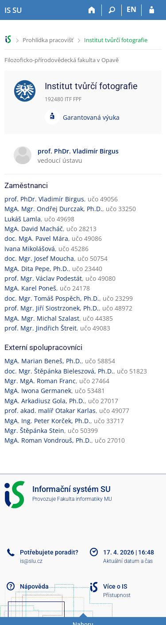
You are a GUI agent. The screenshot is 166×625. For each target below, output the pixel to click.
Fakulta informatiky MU (84, 499)
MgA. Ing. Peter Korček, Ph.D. (47, 421)
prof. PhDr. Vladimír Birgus (44, 199)
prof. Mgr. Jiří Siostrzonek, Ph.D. (51, 308)
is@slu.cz (31, 561)
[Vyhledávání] (112, 10)
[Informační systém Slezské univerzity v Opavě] (13, 10)
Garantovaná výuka (91, 117)
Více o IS (115, 586)
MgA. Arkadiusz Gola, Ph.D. (44, 401)
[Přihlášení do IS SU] (152, 10)
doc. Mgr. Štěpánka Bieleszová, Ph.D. (58, 371)
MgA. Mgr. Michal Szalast (41, 318)
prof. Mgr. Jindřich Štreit (40, 328)
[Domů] (92, 10)
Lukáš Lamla (22, 219)
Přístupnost (117, 595)
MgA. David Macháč (33, 228)
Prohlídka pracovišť (48, 40)
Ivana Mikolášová (29, 248)
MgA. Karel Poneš (30, 288)
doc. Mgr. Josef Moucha (39, 258)
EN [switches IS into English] (131, 9)
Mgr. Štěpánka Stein (34, 430)
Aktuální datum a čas (128, 561)
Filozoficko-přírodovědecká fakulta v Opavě (61, 60)
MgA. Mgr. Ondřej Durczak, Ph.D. (53, 208)
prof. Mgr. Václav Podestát (43, 278)
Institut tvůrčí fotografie (115, 40)
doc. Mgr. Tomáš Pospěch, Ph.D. (51, 298)
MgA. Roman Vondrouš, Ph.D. (47, 440)
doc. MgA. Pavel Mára (36, 238)
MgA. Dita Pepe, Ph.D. (36, 268)
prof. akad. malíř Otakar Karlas (50, 410)
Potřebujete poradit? (49, 552)
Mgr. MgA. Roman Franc (40, 381)
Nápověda (34, 586)
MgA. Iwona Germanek (37, 390)
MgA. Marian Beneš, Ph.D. (42, 361)
